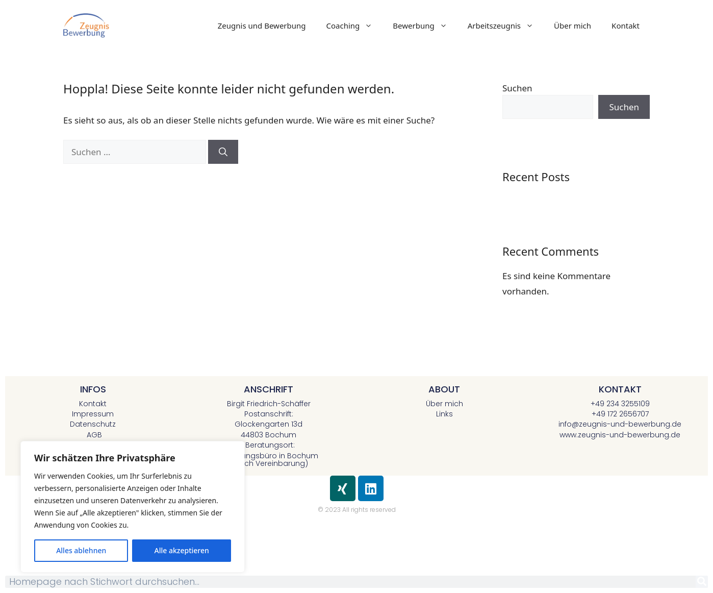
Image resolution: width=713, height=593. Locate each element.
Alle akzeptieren (182, 550)
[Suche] (702, 582)
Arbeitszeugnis (506, 25)
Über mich (572, 25)
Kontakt (626, 25)
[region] (132, 507)
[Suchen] (223, 152)
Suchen (517, 88)
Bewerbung (425, 25)
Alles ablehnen (81, 550)
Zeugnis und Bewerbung (262, 25)
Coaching (354, 25)
